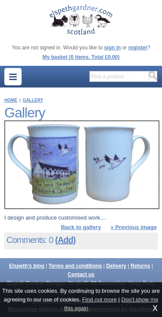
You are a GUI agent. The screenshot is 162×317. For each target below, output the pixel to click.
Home (10, 100)
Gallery (33, 100)
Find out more (99, 299)
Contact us (80, 275)
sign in (112, 48)
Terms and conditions (75, 266)
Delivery (116, 266)
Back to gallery (81, 227)
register (137, 48)
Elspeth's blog (26, 266)
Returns (140, 266)
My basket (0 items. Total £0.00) (81, 57)
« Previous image (134, 227)
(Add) (65, 240)
